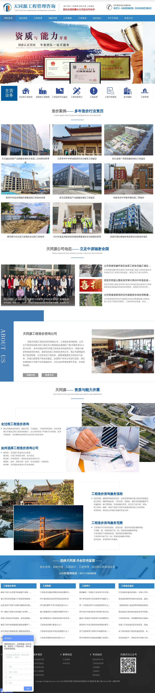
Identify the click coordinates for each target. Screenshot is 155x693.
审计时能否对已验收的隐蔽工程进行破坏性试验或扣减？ (95, 638)
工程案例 (82, 18)
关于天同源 (113, 18)
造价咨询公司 (98, 659)
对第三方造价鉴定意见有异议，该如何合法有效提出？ (135, 625)
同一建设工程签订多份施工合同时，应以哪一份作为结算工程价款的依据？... (17, 612)
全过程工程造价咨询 (15, 424)
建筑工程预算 (38, 671)
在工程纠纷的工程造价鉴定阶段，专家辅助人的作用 (135, 631)
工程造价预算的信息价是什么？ (52, 638)
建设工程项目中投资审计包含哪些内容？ (95, 618)
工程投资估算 (38, 667)
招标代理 (53, 18)
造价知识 (97, 18)
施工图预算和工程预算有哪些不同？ (54, 612)
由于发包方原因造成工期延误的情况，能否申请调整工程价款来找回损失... (17, 631)
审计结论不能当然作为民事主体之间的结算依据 (95, 612)
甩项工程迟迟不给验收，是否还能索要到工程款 (17, 618)
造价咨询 (23, 18)
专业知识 (97, 654)
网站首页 (8, 18)
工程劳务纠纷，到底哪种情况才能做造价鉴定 (135, 618)
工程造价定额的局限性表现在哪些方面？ (56, 592)
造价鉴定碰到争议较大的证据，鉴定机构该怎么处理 (135, 599)
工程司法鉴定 (38, 663)
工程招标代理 (38, 659)
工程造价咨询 (9, 586)
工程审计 (86, 586)
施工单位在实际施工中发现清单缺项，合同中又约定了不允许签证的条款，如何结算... (17, 599)
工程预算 (47, 586)
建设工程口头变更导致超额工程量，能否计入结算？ (17, 592)
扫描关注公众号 (129, 654)
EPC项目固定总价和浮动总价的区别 (54, 599)
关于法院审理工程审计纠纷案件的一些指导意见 (95, 631)
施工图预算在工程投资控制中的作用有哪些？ (56, 618)
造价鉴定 (96, 675)
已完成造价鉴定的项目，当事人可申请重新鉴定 (135, 592)
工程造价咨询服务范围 (107, 523)
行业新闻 (66, 659)
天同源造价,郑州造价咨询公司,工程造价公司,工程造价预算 (49, 8)
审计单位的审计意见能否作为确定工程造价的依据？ (95, 599)
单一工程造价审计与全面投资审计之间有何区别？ (95, 605)
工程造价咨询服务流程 (107, 494)
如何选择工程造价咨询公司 (19, 448)
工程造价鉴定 (127, 586)
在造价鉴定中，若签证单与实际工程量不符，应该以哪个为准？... (135, 638)
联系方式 (129, 18)
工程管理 (38, 18)
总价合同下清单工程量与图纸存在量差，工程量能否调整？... (17, 605)
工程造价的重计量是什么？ (51, 625)
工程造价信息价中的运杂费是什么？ (54, 631)
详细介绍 (30, 375)
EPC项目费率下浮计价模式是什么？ (54, 605)
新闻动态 (67, 654)
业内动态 (66, 663)
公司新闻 (67, 18)
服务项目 (37, 654)
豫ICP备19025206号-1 (105, 681)
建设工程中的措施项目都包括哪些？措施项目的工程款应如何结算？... (17, 625)
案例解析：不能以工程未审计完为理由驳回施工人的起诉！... (95, 592)
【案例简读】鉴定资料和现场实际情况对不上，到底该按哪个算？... (135, 605)
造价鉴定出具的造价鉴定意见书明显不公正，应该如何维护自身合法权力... (135, 612)
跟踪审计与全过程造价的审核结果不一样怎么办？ (95, 625)
